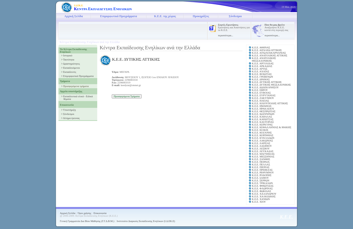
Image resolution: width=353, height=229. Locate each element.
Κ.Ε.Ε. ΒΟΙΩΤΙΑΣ (262, 74)
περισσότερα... (225, 35)
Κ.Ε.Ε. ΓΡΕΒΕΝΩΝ (262, 76)
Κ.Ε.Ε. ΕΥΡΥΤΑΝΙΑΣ (264, 95)
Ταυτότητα (68, 59)
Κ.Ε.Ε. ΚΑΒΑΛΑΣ (262, 116)
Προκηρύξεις (201, 16)
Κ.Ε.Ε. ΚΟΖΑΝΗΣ (262, 132)
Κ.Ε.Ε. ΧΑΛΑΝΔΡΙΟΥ (264, 193)
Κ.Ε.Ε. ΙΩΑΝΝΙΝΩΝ (263, 114)
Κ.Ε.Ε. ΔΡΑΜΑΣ (261, 79)
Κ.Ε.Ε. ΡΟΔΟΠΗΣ (262, 175)
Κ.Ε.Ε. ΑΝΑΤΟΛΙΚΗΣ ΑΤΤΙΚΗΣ (269, 55)
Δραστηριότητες (71, 63)
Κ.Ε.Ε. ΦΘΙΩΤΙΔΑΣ (262, 186)
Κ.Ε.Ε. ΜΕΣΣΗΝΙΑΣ (263, 156)
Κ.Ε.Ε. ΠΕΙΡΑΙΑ (261, 162)
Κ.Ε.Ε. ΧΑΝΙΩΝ (261, 199)
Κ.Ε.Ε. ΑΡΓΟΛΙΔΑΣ (263, 63)
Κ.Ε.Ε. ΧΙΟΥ (259, 201)
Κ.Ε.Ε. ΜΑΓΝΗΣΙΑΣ (263, 154)
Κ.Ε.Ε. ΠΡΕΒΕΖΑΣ (262, 170)
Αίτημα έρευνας (71, 118)
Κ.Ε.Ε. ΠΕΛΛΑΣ (261, 164)
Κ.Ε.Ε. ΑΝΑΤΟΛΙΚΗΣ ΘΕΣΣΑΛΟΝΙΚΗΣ (264, 59)
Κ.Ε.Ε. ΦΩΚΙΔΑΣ (261, 191)
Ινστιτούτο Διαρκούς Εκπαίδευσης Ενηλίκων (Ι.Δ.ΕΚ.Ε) (146, 221)
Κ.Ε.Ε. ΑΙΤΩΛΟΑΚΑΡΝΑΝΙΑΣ (269, 53)
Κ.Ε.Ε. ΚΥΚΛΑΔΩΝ (263, 138)
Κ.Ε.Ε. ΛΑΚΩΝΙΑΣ (262, 140)
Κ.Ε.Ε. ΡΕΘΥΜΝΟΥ (263, 172)
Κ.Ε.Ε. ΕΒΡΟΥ (260, 90)
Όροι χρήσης (84, 213)
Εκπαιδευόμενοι (71, 67)
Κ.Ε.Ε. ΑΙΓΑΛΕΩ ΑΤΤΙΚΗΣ (267, 50)
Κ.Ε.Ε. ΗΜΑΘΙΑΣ (262, 106)
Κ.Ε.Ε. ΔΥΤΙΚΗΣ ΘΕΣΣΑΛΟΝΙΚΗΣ (271, 84)
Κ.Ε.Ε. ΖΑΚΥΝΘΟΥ (263, 98)
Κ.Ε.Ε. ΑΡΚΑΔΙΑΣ (262, 66)
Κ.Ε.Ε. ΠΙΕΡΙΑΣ (261, 167)
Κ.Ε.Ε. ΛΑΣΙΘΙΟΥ (262, 146)
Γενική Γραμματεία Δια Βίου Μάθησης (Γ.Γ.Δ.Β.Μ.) (87, 221)
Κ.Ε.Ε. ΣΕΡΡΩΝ (260, 180)
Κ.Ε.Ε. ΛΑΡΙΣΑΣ (261, 143)
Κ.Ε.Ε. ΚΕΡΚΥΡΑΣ (262, 124)
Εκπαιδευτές (69, 72)
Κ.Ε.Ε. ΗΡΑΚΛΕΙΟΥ (263, 108)
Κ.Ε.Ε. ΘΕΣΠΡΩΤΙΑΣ (263, 111)
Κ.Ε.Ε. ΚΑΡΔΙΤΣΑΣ (262, 119)
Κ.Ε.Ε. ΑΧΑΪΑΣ (260, 71)
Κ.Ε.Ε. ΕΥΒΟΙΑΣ (261, 92)
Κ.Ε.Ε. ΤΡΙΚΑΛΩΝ (262, 183)
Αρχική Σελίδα (73, 16)
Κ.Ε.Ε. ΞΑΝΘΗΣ (261, 159)
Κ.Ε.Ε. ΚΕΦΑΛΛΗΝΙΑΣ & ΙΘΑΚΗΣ (271, 127)
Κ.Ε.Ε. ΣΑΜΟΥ (260, 178)
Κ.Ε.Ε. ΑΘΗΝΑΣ (261, 47)
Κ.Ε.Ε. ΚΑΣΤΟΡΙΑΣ (263, 122)
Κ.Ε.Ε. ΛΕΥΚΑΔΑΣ (262, 151)
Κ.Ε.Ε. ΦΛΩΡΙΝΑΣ (262, 188)
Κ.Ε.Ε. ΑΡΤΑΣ (259, 68)
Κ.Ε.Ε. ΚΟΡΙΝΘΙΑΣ (262, 135)
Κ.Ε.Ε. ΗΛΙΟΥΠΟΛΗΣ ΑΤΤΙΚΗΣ (270, 103)
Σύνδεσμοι (235, 16)
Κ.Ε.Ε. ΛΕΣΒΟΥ (261, 148)
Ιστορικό (67, 55)
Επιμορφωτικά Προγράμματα (118, 16)
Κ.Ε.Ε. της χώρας (165, 16)
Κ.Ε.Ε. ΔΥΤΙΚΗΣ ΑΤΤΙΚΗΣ (267, 82)
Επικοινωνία (100, 213)
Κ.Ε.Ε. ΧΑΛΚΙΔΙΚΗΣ (264, 196)
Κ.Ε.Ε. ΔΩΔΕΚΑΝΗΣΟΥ (265, 87)
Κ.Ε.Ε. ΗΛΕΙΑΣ (260, 100)
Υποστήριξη (69, 110)
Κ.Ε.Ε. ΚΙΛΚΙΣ (260, 130)
